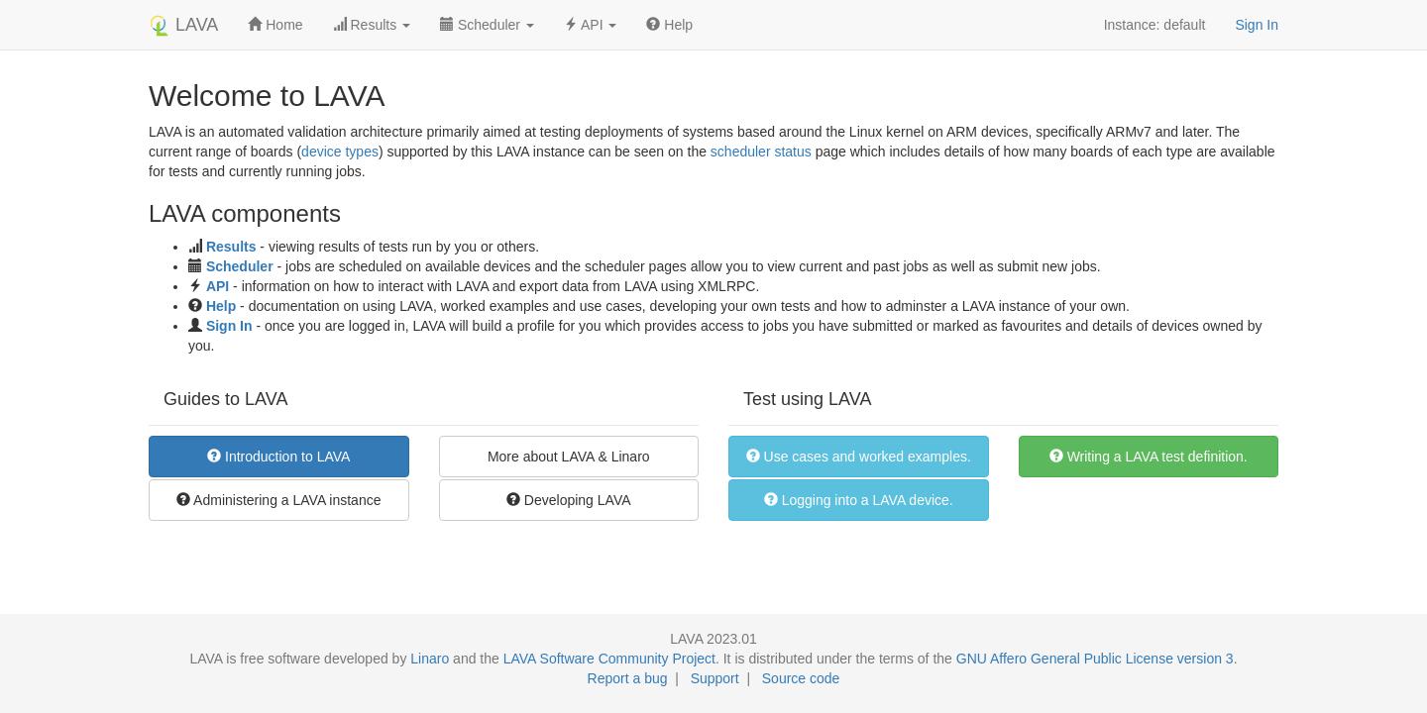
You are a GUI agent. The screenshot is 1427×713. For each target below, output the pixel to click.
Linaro (429, 658)
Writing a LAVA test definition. (1148, 456)
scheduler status (761, 151)
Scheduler (240, 266)
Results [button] (371, 25)
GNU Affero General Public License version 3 (1095, 658)
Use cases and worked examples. (858, 456)
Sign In (1256, 25)
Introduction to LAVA (278, 456)
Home (275, 25)
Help (669, 25)
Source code (801, 678)
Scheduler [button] (487, 25)
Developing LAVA (568, 500)
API (217, 286)
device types (340, 151)
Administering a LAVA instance (278, 500)
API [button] (590, 25)
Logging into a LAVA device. (858, 500)
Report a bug (628, 678)
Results (231, 247)
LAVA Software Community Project (609, 658)
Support (715, 678)
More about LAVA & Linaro (569, 456)
